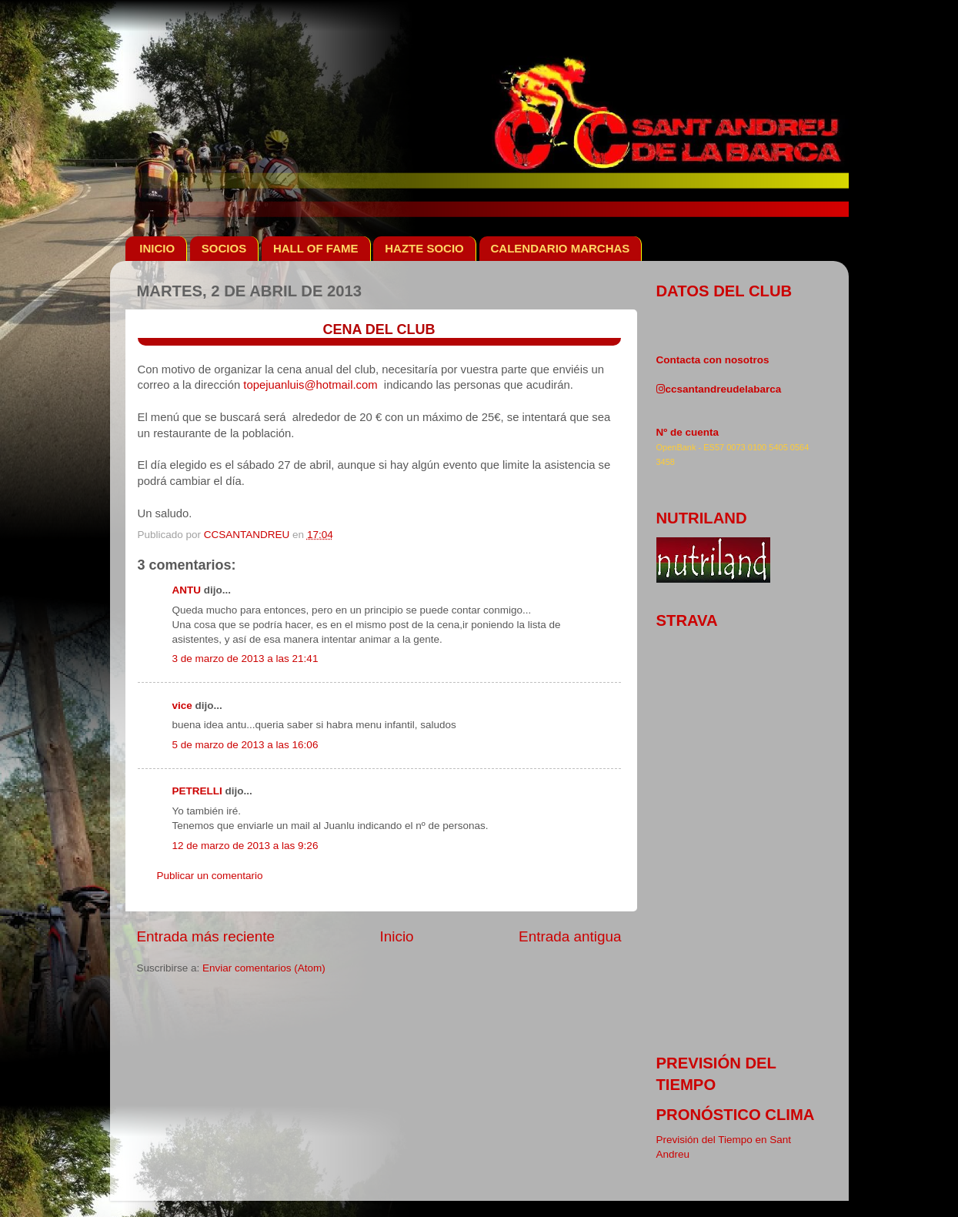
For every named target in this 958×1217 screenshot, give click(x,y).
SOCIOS (224, 248)
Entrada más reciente (206, 936)
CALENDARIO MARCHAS (560, 248)
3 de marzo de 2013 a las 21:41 (245, 658)
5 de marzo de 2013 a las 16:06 (245, 745)
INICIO (157, 248)
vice (182, 705)
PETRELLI (197, 791)
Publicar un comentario (210, 875)
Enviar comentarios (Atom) (263, 968)
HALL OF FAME (316, 248)
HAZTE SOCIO (424, 248)
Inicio (397, 936)
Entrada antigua (570, 936)
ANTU (187, 590)
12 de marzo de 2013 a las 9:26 (245, 845)
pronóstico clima (735, 1114)
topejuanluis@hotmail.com (310, 385)
